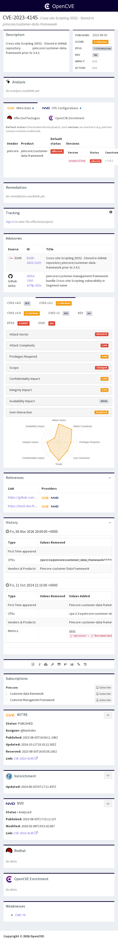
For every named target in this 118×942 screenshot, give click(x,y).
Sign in (10, 222)
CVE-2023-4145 (20, 17)
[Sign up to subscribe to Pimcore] (103, 687)
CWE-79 (20, 915)
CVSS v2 (59, 313)
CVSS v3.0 (23, 313)
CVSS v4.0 (19, 303)
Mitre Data (20, 108)
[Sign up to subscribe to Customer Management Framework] (103, 700)
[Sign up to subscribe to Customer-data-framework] (103, 693)
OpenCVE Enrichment (66, 118)
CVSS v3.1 (55, 303)
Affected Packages (23, 118)
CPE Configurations (61, 108)
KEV (85, 313)
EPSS (18, 323)
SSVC (46, 323)
